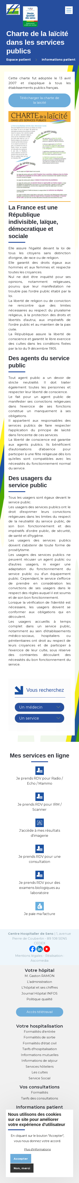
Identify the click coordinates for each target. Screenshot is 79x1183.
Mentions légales (28, 956)
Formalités (39, 1092)
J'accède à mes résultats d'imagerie (39, 833)
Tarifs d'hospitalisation (39, 1049)
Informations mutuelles (39, 1055)
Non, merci (22, 1168)
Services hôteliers (40, 1066)
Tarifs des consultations (39, 1098)
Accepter (21, 1158)
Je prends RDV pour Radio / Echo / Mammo (39, 780)
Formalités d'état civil (39, 1043)
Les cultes (40, 1072)
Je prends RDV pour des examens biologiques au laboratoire (39, 888)
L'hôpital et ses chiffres (39, 987)
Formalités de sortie (39, 1037)
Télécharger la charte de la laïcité (39, 100)
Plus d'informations (37, 1149)
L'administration (39, 982)
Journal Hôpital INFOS (39, 993)
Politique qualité (39, 999)
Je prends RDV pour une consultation (40, 859)
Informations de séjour (39, 1061)
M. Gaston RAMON (40, 976)
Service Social (39, 1078)
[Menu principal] (69, 10)
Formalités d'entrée (39, 1032)
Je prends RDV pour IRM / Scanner (40, 807)
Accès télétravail (40, 1012)
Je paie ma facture (39, 914)
